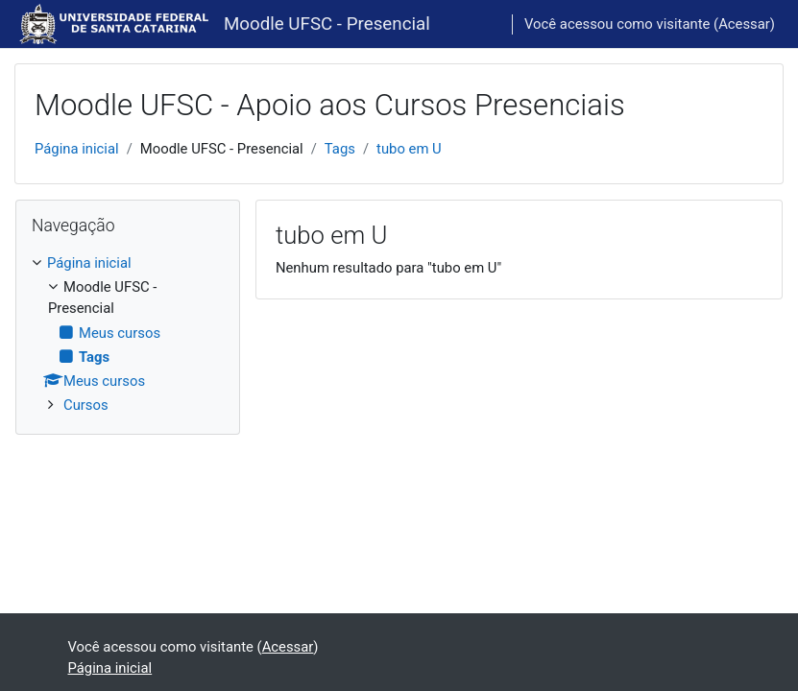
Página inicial (77, 148)
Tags (340, 148)
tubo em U (409, 148)
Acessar (744, 24)
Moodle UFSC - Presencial (327, 24)
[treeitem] (128, 334)
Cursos (86, 405)
